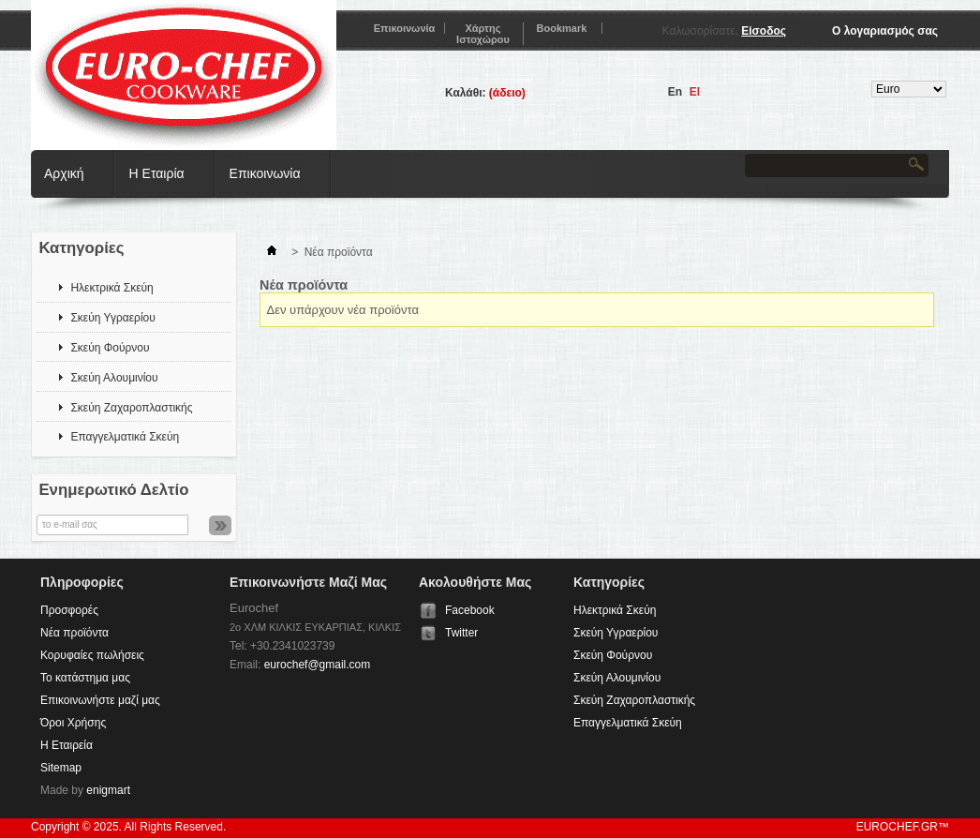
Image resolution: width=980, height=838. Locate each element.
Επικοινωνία (265, 173)
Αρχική (64, 173)
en (675, 91)
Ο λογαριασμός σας (885, 30)
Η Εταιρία (157, 173)
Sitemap (61, 767)
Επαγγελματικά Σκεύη (124, 436)
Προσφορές (69, 610)
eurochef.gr (897, 826)
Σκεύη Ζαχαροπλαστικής (131, 407)
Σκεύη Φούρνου (109, 347)
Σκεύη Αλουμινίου (113, 377)
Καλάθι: (465, 92)
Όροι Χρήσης (73, 722)
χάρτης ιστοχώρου (483, 33)
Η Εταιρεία (66, 745)
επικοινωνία (405, 28)
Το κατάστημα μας (85, 677)
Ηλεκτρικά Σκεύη (111, 287)
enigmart (108, 790)
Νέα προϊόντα (74, 632)
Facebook (470, 610)
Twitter (461, 632)
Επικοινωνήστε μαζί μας (100, 700)
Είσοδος (763, 30)
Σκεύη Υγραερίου (112, 317)
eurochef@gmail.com (317, 664)
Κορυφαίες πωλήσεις (92, 655)
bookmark (562, 28)
